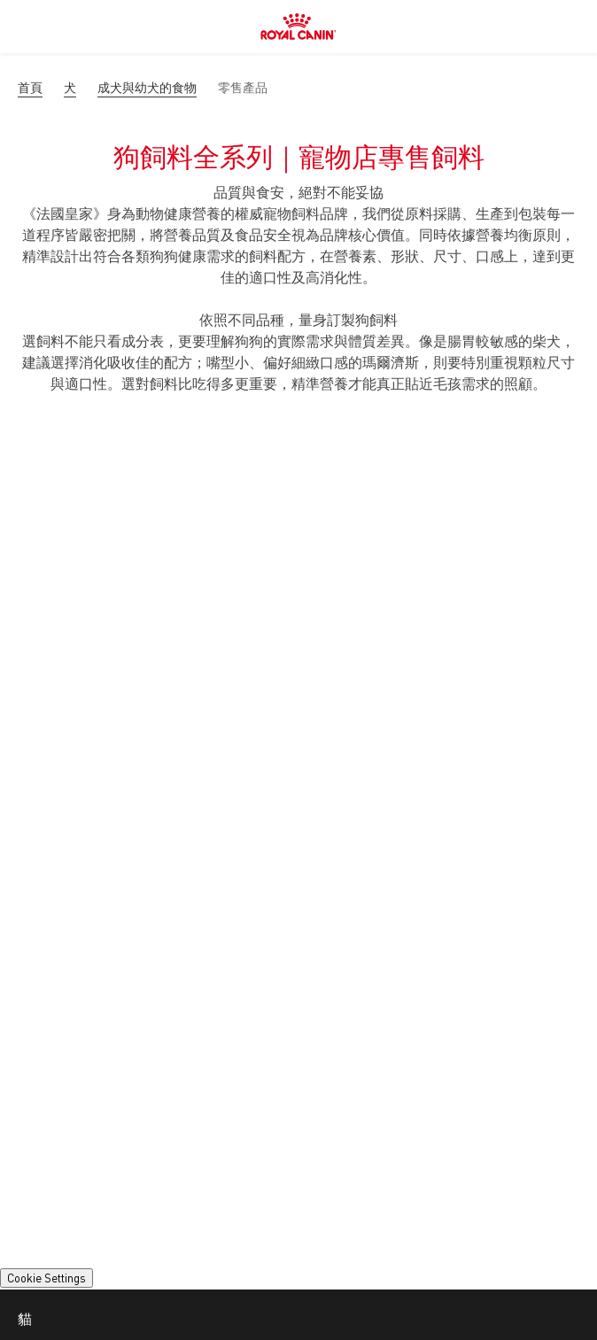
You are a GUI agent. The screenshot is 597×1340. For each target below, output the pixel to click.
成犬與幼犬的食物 (147, 87)
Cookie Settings (46, 1278)
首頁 (30, 87)
